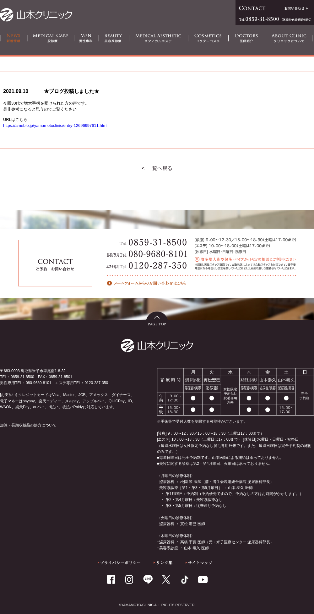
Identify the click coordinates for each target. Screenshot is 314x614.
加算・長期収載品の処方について (28, 425)
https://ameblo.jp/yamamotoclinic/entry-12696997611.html (55, 125)
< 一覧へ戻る (157, 168)
